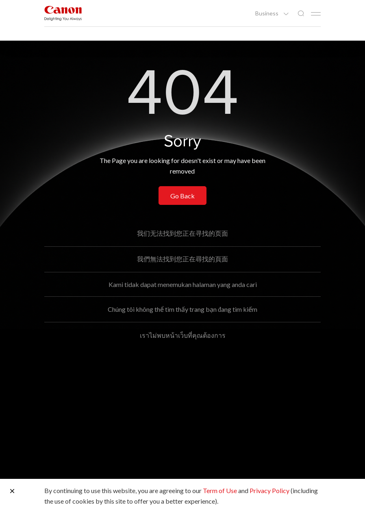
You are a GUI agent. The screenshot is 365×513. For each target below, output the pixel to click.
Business (267, 13)
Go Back (182, 196)
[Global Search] (301, 13)
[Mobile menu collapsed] (316, 13)
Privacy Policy (269, 490)
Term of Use (220, 490)
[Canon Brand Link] (63, 13)
